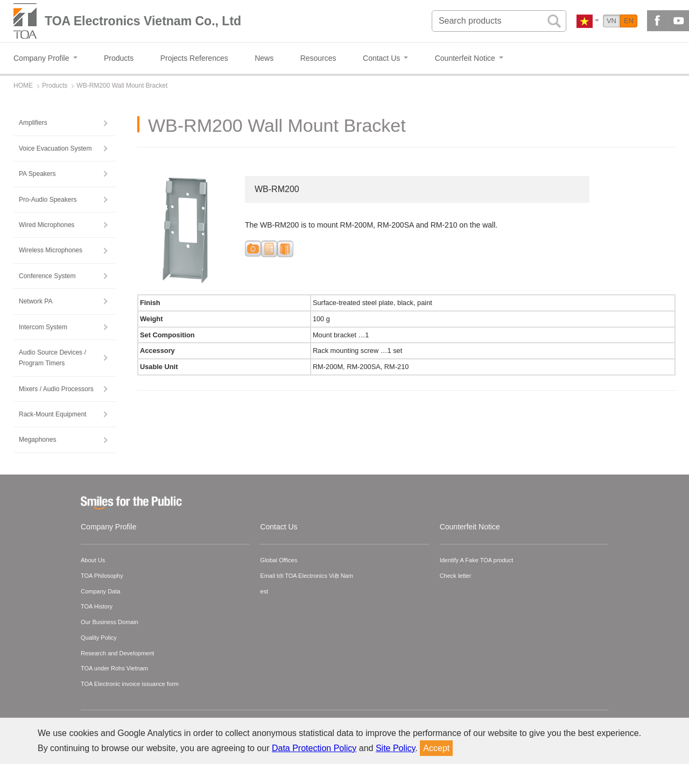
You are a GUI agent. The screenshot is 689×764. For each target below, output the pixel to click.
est (264, 591)
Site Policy (396, 748)
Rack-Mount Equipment (52, 414)
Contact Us (278, 526)
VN (611, 21)
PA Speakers (37, 174)
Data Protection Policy (314, 748)
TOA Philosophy (102, 575)
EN (629, 21)
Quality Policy (99, 637)
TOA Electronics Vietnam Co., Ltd (143, 21)
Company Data (100, 591)
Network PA (35, 301)
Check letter (456, 575)
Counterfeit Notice (470, 526)
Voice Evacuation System (55, 148)
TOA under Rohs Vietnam (114, 668)
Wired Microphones (46, 225)
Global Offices (278, 560)
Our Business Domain (109, 622)
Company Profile (109, 526)
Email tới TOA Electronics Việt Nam (306, 575)
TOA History (97, 606)
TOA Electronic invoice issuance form (130, 684)
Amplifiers (33, 122)
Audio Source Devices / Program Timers (52, 358)
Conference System (47, 276)
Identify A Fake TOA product (477, 560)
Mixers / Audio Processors (56, 389)
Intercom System (43, 327)
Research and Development (117, 653)
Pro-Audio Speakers (47, 199)
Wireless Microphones (50, 250)
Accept (436, 748)
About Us (93, 560)
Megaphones (37, 439)
